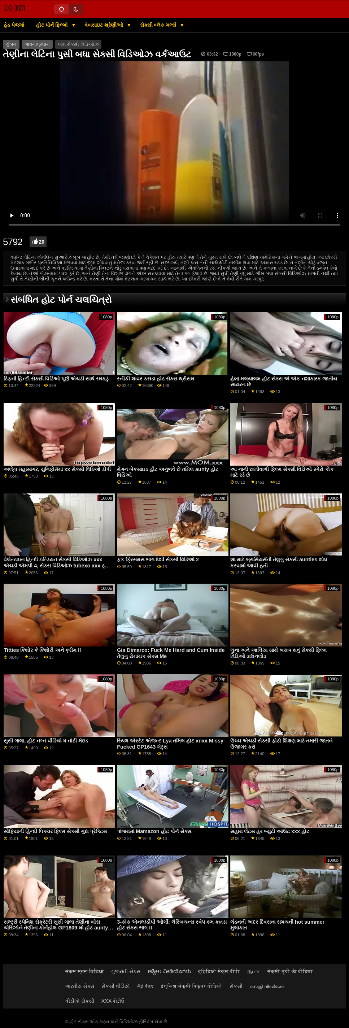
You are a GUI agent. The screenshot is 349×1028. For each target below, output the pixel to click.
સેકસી (236, 986)
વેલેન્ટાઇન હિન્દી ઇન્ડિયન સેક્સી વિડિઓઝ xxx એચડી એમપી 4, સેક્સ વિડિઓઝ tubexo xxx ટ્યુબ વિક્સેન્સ (58, 565)
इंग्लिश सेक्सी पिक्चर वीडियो (191, 986)
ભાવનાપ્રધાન (37, 44)
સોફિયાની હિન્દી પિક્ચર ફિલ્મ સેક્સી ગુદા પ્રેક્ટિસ (55, 831)
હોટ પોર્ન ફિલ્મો (52, 25)
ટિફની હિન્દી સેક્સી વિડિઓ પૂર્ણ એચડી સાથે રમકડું (56, 379)
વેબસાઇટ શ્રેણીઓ (104, 25)
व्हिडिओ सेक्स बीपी (219, 971)
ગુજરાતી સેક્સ (125, 971)
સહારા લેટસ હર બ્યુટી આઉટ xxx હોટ (269, 831)
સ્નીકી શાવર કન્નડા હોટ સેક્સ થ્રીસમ (155, 379)
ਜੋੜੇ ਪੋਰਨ (145, 986)
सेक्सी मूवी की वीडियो (290, 971)
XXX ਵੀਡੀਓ (113, 1001)
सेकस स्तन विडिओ (84, 971)
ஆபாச (253, 971)
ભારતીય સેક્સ (79, 986)
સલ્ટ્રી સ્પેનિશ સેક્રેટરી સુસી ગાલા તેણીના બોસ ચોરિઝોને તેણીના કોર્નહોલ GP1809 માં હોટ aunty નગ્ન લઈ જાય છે (56, 928)
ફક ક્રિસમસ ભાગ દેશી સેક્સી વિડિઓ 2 (158, 559)
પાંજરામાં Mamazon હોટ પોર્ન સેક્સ (154, 831)
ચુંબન (11, 44)
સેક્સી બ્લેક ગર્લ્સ (159, 25)
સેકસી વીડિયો (115, 986)
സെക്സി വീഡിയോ (267, 986)
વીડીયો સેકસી (79, 1001)
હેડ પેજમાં (14, 25)
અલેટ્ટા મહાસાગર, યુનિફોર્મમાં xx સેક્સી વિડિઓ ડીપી (57, 469)
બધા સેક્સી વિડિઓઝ (78, 44)
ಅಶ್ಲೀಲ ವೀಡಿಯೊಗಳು (169, 971)
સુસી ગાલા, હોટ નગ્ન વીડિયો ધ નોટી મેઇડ (46, 741)
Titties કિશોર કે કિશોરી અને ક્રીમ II (42, 650)
